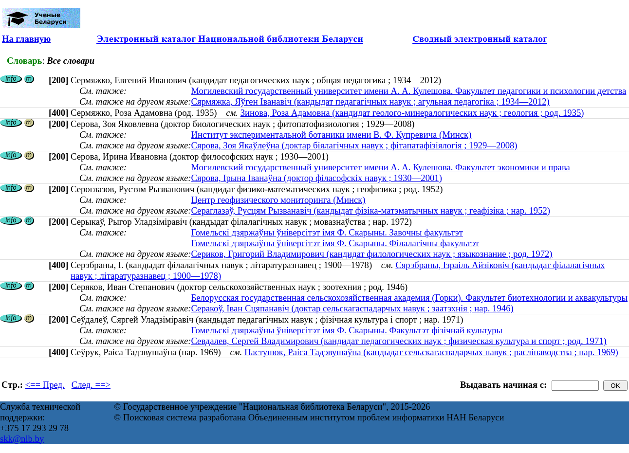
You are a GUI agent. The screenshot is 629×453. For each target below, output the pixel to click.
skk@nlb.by (22, 439)
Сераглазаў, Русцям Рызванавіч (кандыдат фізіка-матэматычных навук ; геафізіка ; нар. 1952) (370, 210)
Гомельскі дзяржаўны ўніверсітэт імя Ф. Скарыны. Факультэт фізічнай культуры (346, 330)
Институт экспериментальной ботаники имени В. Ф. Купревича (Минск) (331, 134)
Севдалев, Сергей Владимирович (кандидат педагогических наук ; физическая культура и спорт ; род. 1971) (398, 341)
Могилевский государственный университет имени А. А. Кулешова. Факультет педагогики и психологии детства (408, 91)
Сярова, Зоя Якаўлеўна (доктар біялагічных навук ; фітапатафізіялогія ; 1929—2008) (354, 145)
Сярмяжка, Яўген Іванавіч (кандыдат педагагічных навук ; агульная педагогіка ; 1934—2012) (370, 101)
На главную (26, 39)
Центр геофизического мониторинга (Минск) (278, 200)
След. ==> (91, 385)
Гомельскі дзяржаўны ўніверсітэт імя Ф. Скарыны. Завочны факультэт (326, 232)
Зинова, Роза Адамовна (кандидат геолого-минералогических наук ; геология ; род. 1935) (412, 113)
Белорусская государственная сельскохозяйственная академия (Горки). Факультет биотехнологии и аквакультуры (409, 297)
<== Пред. (45, 385)
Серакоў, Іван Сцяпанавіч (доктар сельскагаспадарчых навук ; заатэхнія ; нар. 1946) (352, 308)
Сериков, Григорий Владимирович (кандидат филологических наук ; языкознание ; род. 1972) (371, 254)
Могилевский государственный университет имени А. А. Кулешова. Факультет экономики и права (380, 167)
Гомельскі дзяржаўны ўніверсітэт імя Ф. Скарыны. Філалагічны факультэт (335, 243)
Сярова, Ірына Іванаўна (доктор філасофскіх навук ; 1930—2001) (316, 178)
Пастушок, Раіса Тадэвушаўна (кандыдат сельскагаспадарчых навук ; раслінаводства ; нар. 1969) (431, 352)
